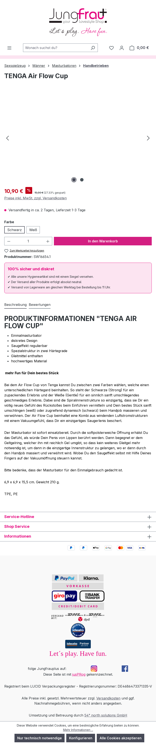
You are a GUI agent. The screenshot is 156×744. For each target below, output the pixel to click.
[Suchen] (93, 47)
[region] (78, 138)
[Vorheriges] (7, 138)
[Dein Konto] (122, 47)
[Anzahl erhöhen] (47, 241)
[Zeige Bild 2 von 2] (82, 179)
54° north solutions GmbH (105, 715)
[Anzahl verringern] (8, 241)
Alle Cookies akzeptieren (121, 738)
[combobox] (55, 47)
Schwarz (14, 230)
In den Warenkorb (103, 241)
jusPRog (78, 674)
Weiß (33, 230)
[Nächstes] (148, 138)
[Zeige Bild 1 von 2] (74, 179)
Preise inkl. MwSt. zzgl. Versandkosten (35, 198)
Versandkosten (108, 698)
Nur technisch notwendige (39, 738)
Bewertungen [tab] (40, 304)
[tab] (15, 305)
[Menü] (9, 47)
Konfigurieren (80, 738)
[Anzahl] (28, 241)
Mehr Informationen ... (78, 730)
